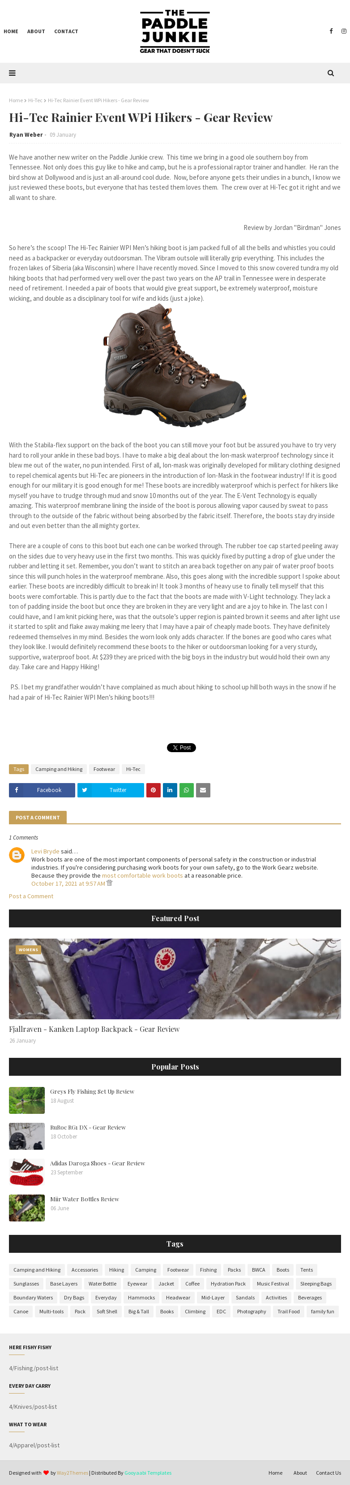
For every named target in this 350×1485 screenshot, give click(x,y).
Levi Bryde (45, 851)
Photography (251, 1311)
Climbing (195, 1311)
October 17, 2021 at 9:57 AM (69, 883)
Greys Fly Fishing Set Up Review (92, 1091)
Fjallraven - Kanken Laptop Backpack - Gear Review (94, 1029)
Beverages (310, 1297)
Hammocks (141, 1297)
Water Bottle (102, 1283)
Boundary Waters (33, 1297)
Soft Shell (107, 1311)
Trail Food (288, 1311)
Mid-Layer (213, 1297)
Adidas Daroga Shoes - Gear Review (97, 1163)
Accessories (85, 1269)
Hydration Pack (228, 1283)
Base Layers (63, 1283)
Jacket (166, 1283)
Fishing (208, 1269)
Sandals (245, 1297)
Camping (145, 1269)
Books (167, 1311)
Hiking (116, 1269)
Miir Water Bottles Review (84, 1199)
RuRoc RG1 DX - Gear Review (88, 1127)
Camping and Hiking (58, 769)
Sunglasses (26, 1283)
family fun (322, 1311)
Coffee (192, 1283)
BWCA (258, 1269)
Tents (306, 1269)
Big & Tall (138, 1311)
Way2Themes (72, 1472)
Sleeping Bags (316, 1283)
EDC (221, 1311)
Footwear (104, 769)
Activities (276, 1297)
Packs (234, 1269)
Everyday (106, 1297)
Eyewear (137, 1283)
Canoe (20, 1311)
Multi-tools (51, 1311)
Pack (80, 1311)
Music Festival (273, 1283)
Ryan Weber (26, 135)
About (300, 1472)
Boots (283, 1269)
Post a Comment (31, 896)
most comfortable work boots (142, 875)
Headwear (178, 1297)
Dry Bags (74, 1297)
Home (16, 100)
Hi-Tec (35, 100)
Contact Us (328, 1472)
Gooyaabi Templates (147, 1472)
